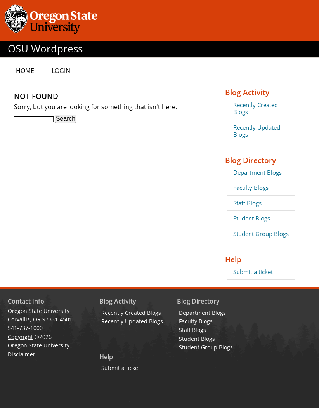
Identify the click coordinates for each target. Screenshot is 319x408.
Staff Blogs (247, 203)
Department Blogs (257, 172)
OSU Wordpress (45, 49)
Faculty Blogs (251, 187)
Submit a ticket (253, 272)
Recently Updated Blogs (256, 130)
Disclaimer (21, 354)
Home (25, 70)
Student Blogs (251, 218)
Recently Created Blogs (255, 108)
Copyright (20, 336)
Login (61, 70)
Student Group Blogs (261, 234)
